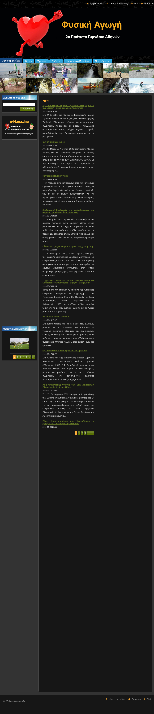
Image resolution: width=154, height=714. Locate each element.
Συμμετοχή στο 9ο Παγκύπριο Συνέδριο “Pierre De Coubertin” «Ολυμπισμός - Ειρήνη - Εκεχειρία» (68, 281)
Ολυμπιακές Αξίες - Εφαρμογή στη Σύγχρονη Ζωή (68, 246)
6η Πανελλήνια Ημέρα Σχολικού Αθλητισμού (65, 350)
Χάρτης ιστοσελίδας (118, 3)
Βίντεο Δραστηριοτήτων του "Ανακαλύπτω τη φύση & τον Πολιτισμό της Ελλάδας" (68, 422)
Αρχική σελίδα (96, 3)
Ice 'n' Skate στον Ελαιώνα (56, 316)
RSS (136, 3)
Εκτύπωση (149, 3)
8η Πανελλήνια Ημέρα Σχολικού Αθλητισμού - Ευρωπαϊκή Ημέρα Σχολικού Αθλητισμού (68, 106)
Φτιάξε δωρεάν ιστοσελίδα (14, 701)
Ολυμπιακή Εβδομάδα (54, 142)
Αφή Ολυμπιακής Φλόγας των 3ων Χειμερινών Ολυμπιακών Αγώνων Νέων (68, 386)
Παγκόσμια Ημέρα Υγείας (55, 176)
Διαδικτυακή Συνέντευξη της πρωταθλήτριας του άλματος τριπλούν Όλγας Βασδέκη (68, 211)
